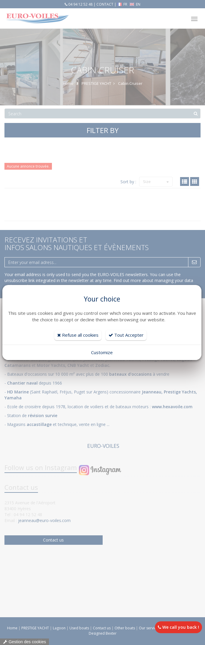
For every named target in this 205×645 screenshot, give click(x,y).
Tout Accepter (126, 335)
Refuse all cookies (77, 335)
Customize (102, 352)
